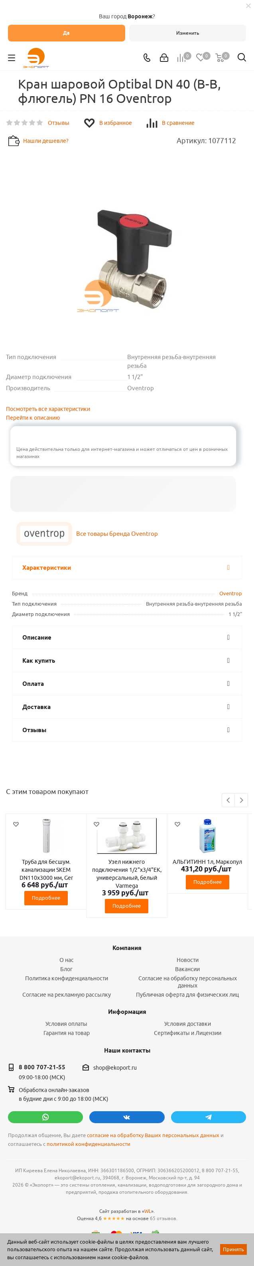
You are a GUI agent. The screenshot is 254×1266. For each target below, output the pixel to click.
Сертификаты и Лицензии (187, 1033)
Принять (233, 1249)
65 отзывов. (163, 1218)
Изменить (187, 33)
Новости (188, 960)
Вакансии (187, 969)
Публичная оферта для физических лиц (187, 994)
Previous (228, 801)
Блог (66, 969)
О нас (66, 960)
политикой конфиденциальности (88, 1144)
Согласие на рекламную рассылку (66, 994)
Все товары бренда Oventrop (117, 533)
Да (66, 33)
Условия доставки (187, 1024)
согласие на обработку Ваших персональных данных (153, 1135)
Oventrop (230, 593)
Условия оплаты (66, 1024)
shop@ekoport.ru (115, 1068)
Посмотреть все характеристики (48, 409)
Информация (127, 1011)
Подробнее (46, 898)
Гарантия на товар (66, 1033)
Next (241, 801)
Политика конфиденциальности (66, 978)
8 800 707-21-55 (42, 1067)
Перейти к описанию (33, 418)
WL (147, 1211)
